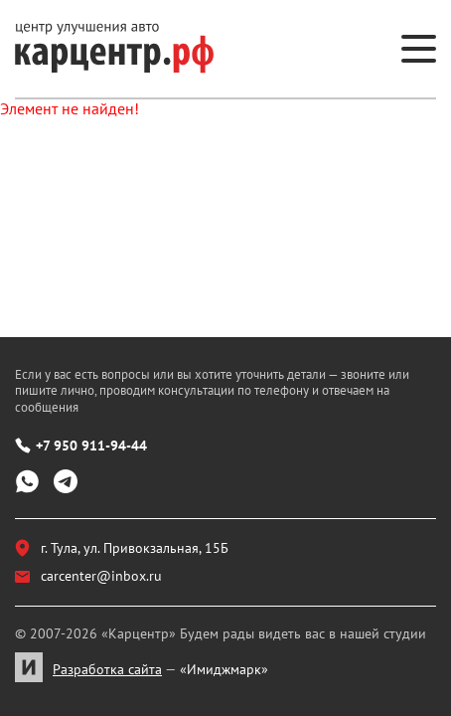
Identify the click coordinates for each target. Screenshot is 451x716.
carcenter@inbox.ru (88, 576)
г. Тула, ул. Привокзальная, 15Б (121, 548)
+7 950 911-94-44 (81, 445)
